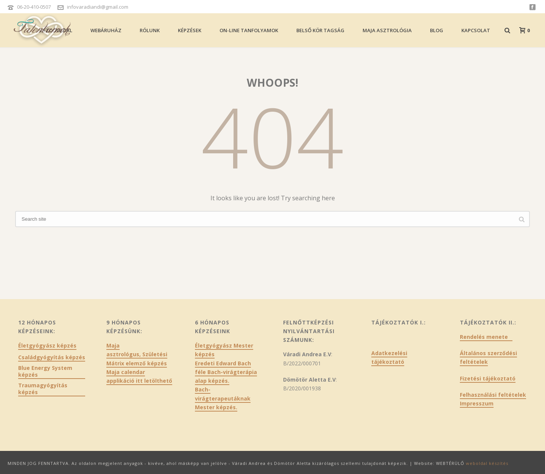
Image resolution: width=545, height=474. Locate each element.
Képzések (189, 30)
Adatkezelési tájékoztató (389, 357)
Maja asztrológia (387, 30)
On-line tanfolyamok (249, 30)
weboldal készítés (487, 463)
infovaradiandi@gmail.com (97, 6)
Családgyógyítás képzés (51, 357)
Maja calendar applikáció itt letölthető (139, 376)
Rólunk (150, 30)
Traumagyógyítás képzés (42, 389)
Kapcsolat (475, 30)
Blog (436, 30)
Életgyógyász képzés (47, 345)
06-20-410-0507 (34, 6)
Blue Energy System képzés (45, 371)
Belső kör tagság (320, 30)
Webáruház (105, 30)
